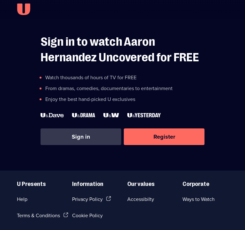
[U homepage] (23, 9)
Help (22, 199)
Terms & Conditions (38, 215)
